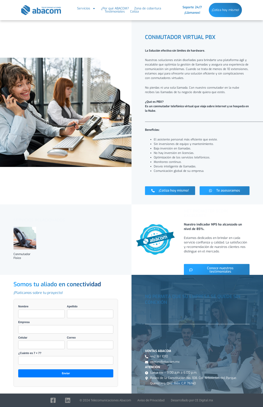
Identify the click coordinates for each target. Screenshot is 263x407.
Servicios (86, 8)
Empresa (65, 327)
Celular (41, 342)
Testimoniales (115, 11)
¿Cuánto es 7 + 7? (65, 358)
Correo (90, 342)
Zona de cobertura (147, 8)
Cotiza (134, 11)
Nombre (41, 311)
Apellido (90, 311)
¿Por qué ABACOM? (115, 8)
